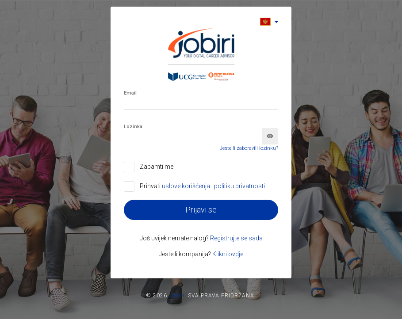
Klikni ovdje (227, 254)
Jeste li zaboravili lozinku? (249, 148)
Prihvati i (202, 186)
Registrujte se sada (236, 238)
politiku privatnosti (239, 186)
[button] (269, 21)
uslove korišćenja (186, 186)
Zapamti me (156, 166)
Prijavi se (201, 209)
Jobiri (176, 295)
